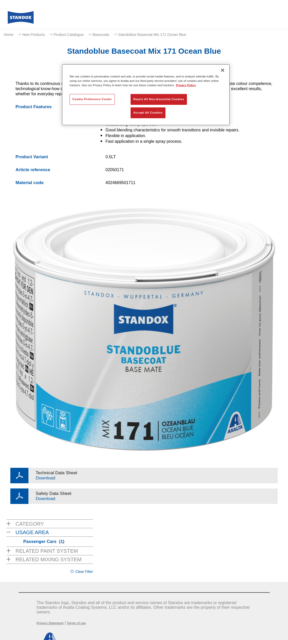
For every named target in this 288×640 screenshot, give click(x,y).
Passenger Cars (43, 541)
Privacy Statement (50, 623)
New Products (33, 35)
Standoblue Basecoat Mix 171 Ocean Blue (152, 35)
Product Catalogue (69, 35)
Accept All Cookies (148, 112)
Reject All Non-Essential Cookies (158, 99)
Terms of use (76, 623)
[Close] (222, 70)
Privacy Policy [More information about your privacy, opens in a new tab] (186, 85)
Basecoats (100, 35)
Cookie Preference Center (92, 99)
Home (8, 35)
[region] (146, 94)
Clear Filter (84, 572)
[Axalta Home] (21, 19)
